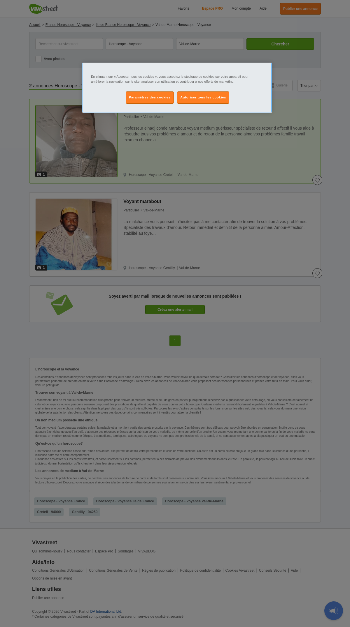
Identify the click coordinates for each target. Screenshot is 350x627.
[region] (177, 88)
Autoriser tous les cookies (203, 97)
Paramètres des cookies (150, 97)
